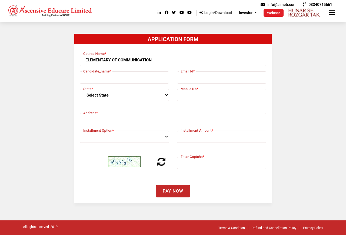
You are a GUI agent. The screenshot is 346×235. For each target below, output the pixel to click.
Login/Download (215, 13)
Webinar (273, 13)
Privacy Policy (313, 228)
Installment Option (98, 130)
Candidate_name (97, 71)
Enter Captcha (192, 157)
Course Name (94, 54)
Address (90, 113)
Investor (246, 13)
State (88, 89)
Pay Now (173, 191)
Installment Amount (197, 130)
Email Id (188, 71)
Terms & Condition (231, 228)
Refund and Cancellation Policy (274, 228)
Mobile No (189, 89)
